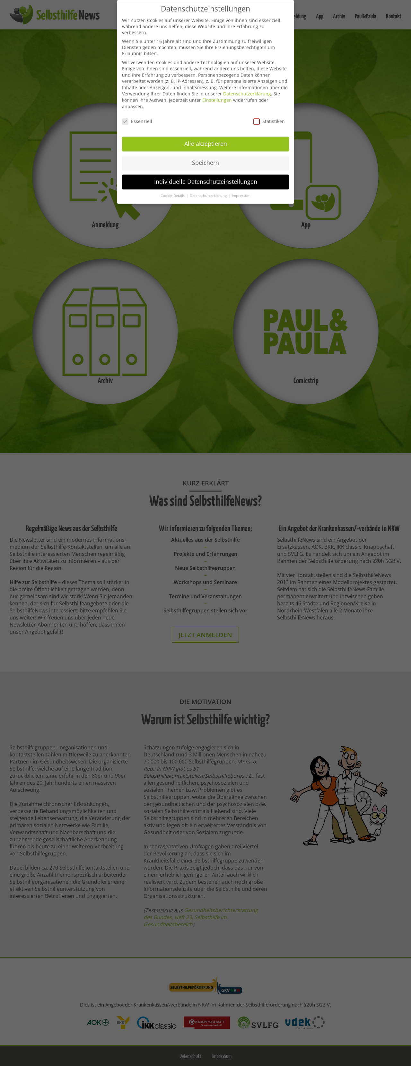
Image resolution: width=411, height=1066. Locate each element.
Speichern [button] (205, 156)
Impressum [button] (241, 188)
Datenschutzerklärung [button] (209, 188)
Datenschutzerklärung (247, 87)
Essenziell (137, 114)
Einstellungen (217, 93)
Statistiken (269, 114)
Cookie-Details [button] (173, 188)
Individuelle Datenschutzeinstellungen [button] (205, 175)
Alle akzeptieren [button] (205, 137)
